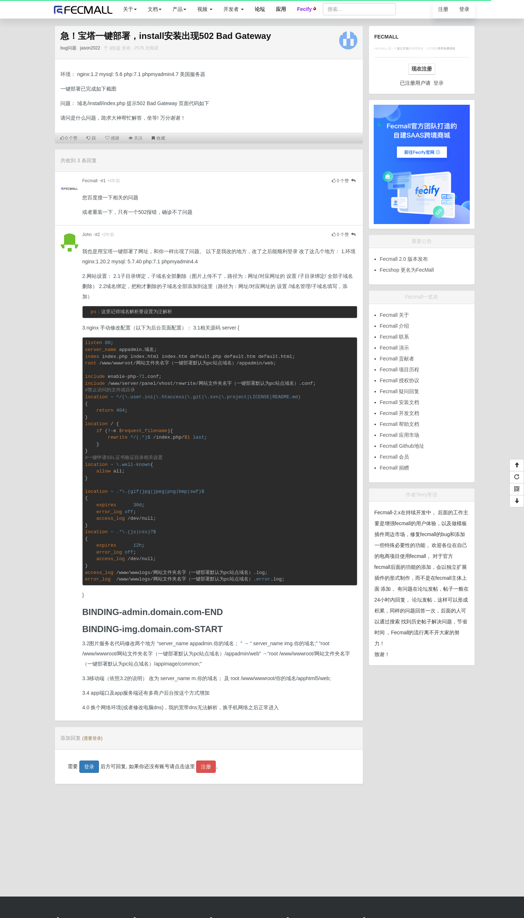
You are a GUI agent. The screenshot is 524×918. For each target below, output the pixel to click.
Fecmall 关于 (394, 315)
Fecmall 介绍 (394, 326)
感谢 (112, 138)
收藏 (158, 138)
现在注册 (422, 69)
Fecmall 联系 (394, 337)
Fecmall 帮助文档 (400, 424)
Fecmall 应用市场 (400, 435)
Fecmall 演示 (394, 348)
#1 (103, 180)
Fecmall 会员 (394, 457)
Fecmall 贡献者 (397, 359)
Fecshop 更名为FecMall (407, 270)
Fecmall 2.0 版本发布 (404, 259)
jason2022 (90, 48)
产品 (179, 9)
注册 (443, 9)
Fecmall (90, 180)
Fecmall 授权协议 (400, 380)
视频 (205, 9)
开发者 (233, 9)
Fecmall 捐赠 (394, 468)
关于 (130, 9)
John (87, 234)
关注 (135, 138)
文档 (155, 9)
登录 (464, 9)
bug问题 (68, 48)
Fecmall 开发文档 (400, 413)
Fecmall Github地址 (402, 446)
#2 (97, 234)
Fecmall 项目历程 (400, 369)
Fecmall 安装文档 (400, 402)
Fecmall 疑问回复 (400, 391)
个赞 (69, 138)
